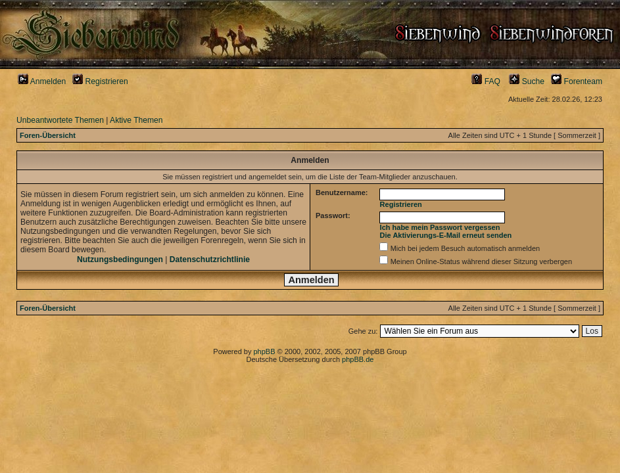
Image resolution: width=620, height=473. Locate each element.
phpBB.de (357, 359)
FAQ (485, 81)
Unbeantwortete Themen (60, 120)
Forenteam (576, 81)
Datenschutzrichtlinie (210, 259)
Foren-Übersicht (48, 135)
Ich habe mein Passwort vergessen (440, 227)
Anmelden (42, 81)
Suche (526, 81)
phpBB (264, 351)
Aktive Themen (136, 120)
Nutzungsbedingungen (120, 259)
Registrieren (100, 81)
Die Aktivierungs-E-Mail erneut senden (446, 235)
